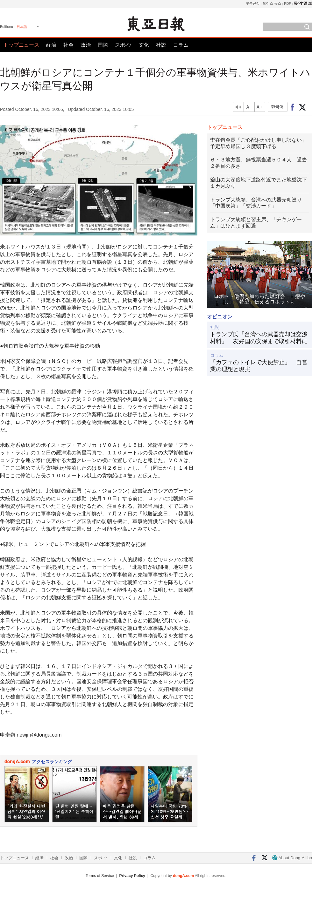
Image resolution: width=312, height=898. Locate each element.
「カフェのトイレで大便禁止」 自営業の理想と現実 (259, 365)
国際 (103, 45)
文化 (144, 45)
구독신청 (253, 3)
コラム (180, 45)
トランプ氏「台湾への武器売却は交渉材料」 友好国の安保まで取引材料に (259, 337)
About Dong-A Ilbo (292, 857)
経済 (51, 45)
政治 (86, 45)
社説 (161, 45)
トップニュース (21, 45)
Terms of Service (100, 876)
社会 (68, 45)
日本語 (22, 27)
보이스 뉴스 (272, 3)
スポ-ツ (123, 45)
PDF (287, 3)
